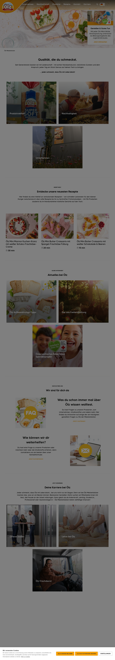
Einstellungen (105, 653)
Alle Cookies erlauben (65, 653)
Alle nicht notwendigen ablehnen (86, 653)
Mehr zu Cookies (25, 656)
